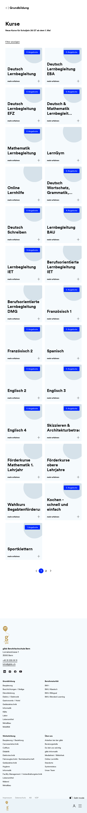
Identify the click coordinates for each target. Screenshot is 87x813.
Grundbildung (9, 681)
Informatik (7, 708)
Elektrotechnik (9, 755)
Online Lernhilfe (51, 759)
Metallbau (7, 723)
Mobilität (6, 727)
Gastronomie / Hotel (11, 700)
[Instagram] (10, 671)
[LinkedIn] (4, 671)
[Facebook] (15, 671)
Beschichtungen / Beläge (13, 689)
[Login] (74, 806)
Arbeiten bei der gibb (54, 740)
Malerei (6, 782)
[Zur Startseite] (7, 806)
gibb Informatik (51, 751)
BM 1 (47, 685)
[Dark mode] (71, 798)
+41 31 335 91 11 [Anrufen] (10, 660)
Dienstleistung (9, 693)
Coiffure (6, 748)
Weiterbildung (9, 736)
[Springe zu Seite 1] (41, 570)
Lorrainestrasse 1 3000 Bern (16, 652)
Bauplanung (8, 685)
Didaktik (6, 751)
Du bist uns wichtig (53, 748)
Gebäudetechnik (10, 704)
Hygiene (6, 766)
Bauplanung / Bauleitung (13, 740)
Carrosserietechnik (10, 744)
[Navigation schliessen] (79, 806)
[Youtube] (20, 671)
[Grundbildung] (6, 8)
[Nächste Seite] (50, 570)
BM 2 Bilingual (51, 693)
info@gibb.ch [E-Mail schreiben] (9, 664)
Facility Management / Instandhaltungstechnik (22, 774)
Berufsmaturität (51, 681)
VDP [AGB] (36, 798)
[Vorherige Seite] (36, 570)
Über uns (49, 736)
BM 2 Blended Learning (55, 697)
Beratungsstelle (51, 744)
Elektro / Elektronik (11, 697)
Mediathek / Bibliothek (54, 755)
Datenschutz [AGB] (20, 798)
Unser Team (50, 770)
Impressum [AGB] (7, 798)
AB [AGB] (30, 798)
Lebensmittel (8, 719)
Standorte (49, 763)
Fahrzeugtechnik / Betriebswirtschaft (18, 759)
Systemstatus (50, 766)
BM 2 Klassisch (51, 689)
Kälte (5, 712)
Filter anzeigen (12, 42)
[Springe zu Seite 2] (46, 570)
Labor (5, 715)
